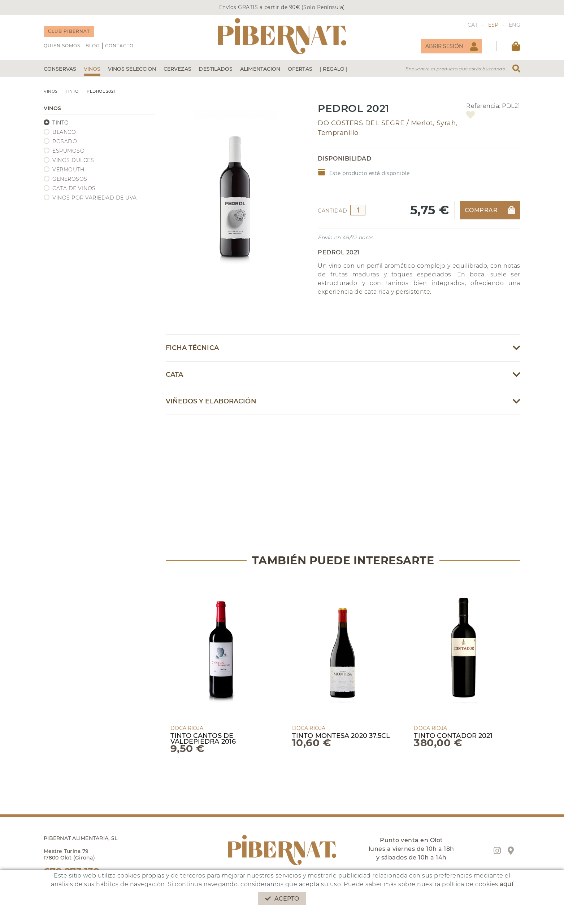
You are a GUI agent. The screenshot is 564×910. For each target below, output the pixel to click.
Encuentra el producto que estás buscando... (456, 68)
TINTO (72, 91)
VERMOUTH (68, 169)
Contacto (119, 45)
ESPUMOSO (68, 151)
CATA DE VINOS (74, 188)
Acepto (282, 898)
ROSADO (64, 141)
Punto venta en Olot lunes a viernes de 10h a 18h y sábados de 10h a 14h (411, 849)
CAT (473, 25)
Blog (93, 45)
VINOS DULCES (73, 160)
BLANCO (64, 132)
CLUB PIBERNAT (69, 31)
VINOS (51, 91)
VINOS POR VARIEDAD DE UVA (94, 197)
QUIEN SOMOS (62, 45)
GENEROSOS (69, 179)
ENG (514, 25)
